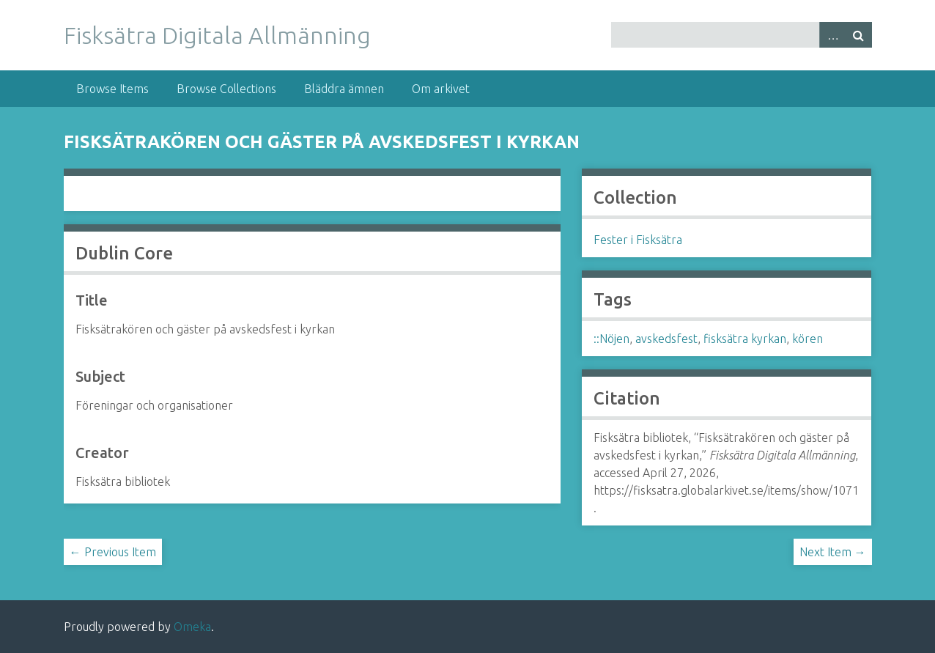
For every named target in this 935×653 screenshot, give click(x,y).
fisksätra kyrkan (744, 338)
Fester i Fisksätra (638, 239)
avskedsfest (666, 338)
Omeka (192, 626)
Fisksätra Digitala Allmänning (217, 35)
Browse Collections (226, 88)
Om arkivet (441, 88)
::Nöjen (611, 338)
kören (807, 338)
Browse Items (112, 88)
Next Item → (832, 551)
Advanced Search (832, 35)
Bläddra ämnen (344, 88)
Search (859, 35)
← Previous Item (113, 551)
